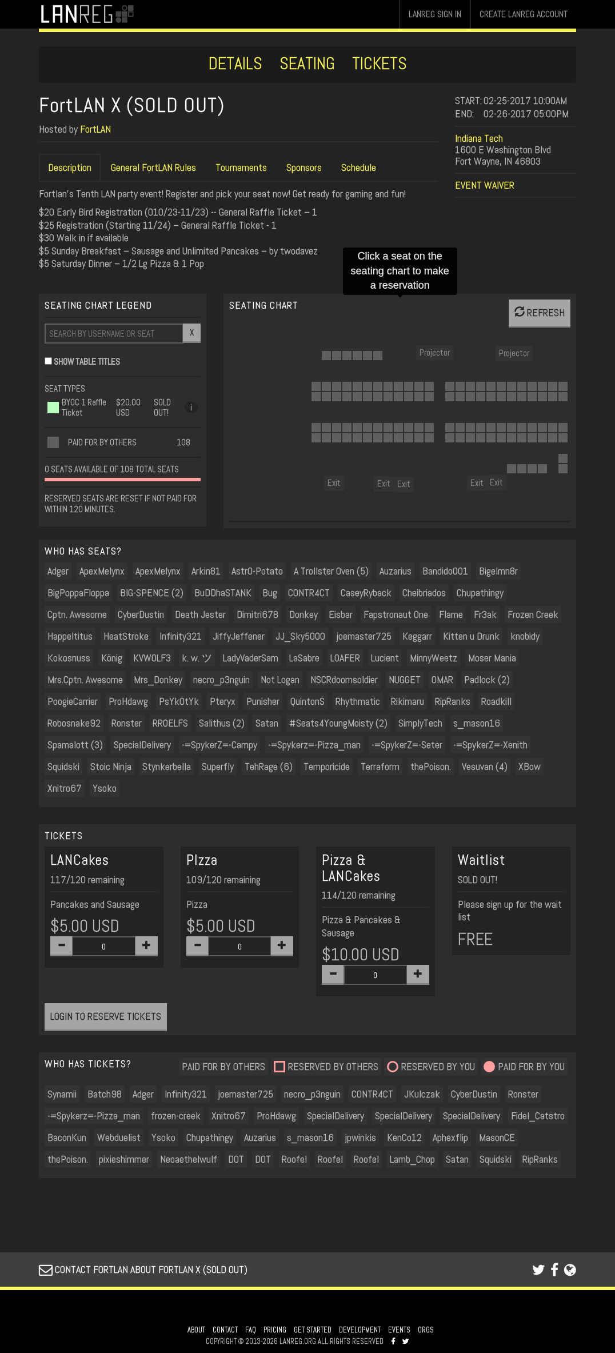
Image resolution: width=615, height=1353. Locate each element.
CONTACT (225, 1330)
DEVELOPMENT (360, 1330)
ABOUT (196, 1330)
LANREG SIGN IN (435, 14)
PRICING (274, 1330)
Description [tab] (69, 167)
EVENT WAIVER (484, 184)
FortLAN (95, 128)
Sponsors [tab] (304, 167)
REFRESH (539, 312)
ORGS (426, 1330)
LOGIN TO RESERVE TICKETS (105, 1016)
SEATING (307, 63)
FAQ (250, 1330)
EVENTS (399, 1330)
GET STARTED (313, 1330)
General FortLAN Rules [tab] (153, 167)
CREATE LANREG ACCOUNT (524, 14)
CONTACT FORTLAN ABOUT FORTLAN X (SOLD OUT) (143, 1269)
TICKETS (379, 63)
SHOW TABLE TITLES (87, 361)
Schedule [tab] (358, 167)
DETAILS (235, 63)
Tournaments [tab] (241, 167)
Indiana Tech (479, 138)
